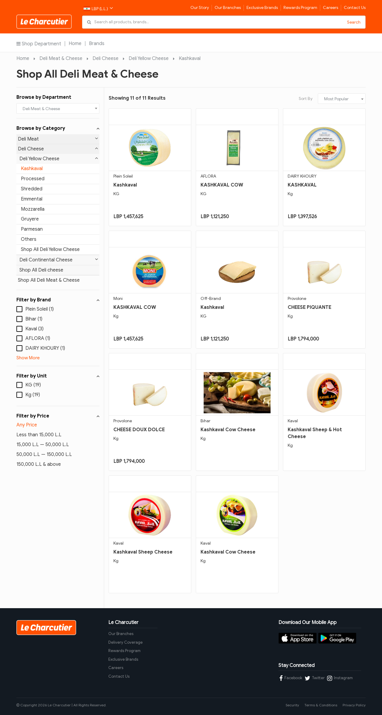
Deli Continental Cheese (58, 260)
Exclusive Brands (262, 7)
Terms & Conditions (320, 705)
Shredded (31, 189)
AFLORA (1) (37, 338)
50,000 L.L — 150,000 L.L (44, 454)
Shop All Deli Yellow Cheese (50, 249)
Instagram (340, 678)
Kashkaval (190, 58)
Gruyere (30, 219)
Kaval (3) (34, 329)
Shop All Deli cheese (41, 270)
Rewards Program (300, 7)
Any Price (26, 425)
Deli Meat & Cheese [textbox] (41, 108)
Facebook (290, 678)
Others (28, 239)
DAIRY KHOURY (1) (45, 348)
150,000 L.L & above (38, 464)
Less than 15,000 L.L (38, 435)
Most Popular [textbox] (336, 98)
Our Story (199, 7)
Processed (32, 179)
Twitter (315, 678)
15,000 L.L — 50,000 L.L (42, 445)
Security (292, 705)
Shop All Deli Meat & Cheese (49, 280)
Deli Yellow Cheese (149, 58)
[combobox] (57, 108)
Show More (28, 357)
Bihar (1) (33, 319)
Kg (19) (32, 395)
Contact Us (355, 7)
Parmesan (32, 229)
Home (75, 43)
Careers (330, 7)
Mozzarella (32, 209)
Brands (96, 43)
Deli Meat (58, 139)
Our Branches (228, 7)
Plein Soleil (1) (39, 309)
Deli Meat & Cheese (60, 58)
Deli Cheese (105, 58)
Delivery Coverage (125, 642)
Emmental (31, 199)
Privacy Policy (354, 705)
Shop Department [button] (38, 43)
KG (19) (33, 385)
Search (354, 22)
